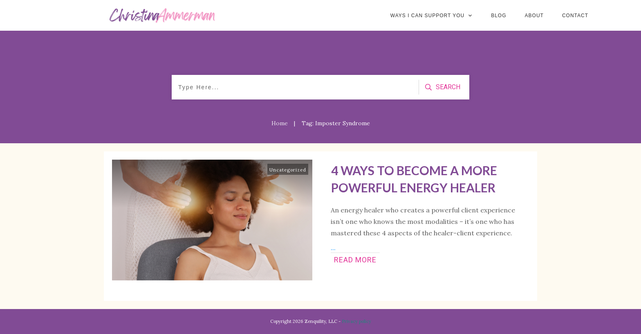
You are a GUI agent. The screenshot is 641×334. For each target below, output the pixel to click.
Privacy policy (356, 321)
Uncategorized (287, 170)
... (333, 248)
